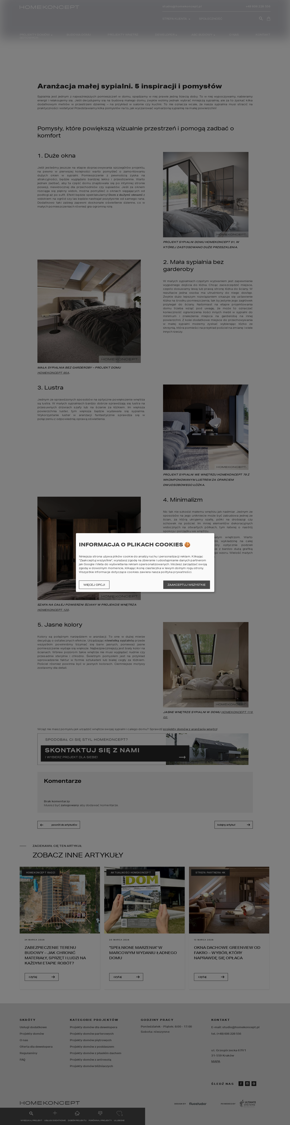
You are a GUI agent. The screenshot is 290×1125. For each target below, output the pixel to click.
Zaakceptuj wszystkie (187, 585)
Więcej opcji (94, 585)
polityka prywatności (176, 572)
